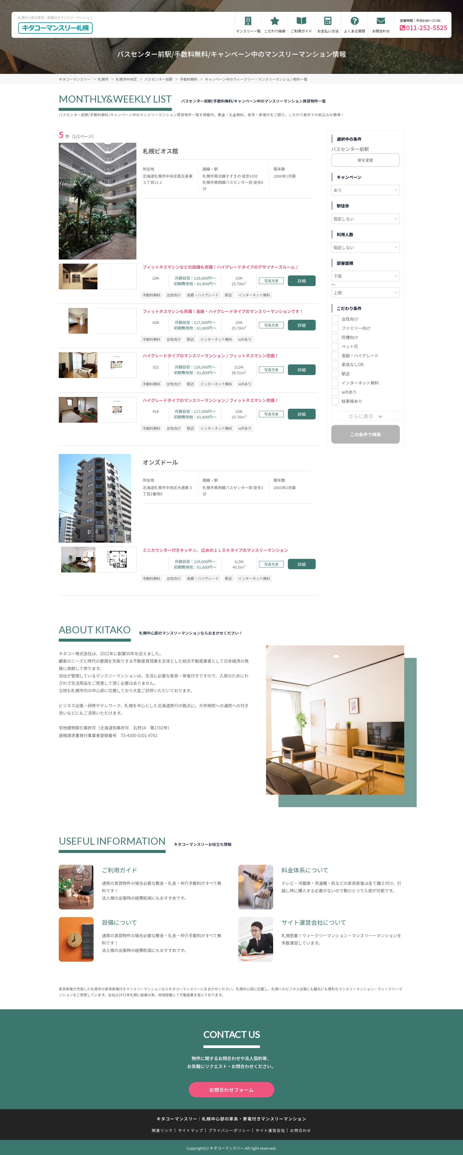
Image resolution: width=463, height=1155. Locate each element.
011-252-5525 (426, 27)
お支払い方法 (328, 30)
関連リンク (162, 1129)
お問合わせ (381, 30)
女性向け (350, 319)
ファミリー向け (356, 328)
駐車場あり (352, 401)
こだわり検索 (275, 30)
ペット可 (350, 346)
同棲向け (350, 337)
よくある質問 (354, 30)
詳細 (302, 281)
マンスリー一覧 (248, 30)
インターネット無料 (360, 383)
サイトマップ (190, 1129)
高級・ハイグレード (360, 355)
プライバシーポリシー (229, 1129)
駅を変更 (365, 160)
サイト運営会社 (270, 1129)
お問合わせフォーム (231, 1089)
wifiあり (349, 392)
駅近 (346, 374)
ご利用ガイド (301, 30)
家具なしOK (353, 364)
